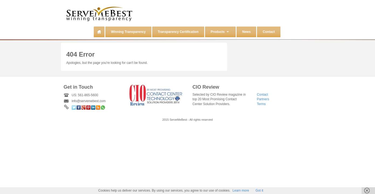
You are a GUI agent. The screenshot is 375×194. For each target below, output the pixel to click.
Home (99, 31)
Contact (269, 32)
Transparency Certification (178, 32)
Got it (259, 190)
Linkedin (93, 107)
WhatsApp (103, 107)
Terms (261, 104)
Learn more (240, 190)
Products (220, 32)
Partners (263, 99)
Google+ (83, 107)
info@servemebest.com (89, 101)
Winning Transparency (128, 32)
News (246, 32)
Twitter (74, 107)
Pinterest (88, 107)
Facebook (79, 107)
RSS (98, 107)
